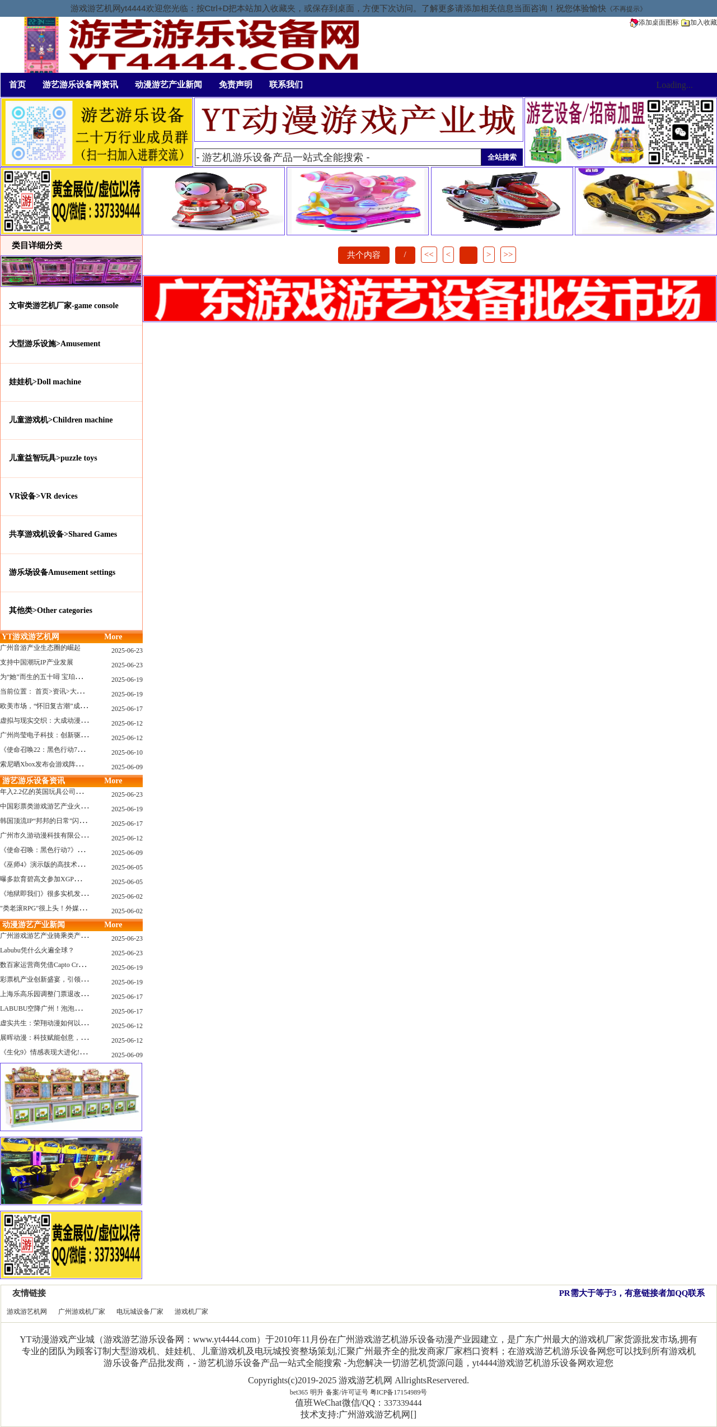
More (113, 637)
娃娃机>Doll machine (45, 382)
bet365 (299, 1392)
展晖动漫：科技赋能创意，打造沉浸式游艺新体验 (74, 1038)
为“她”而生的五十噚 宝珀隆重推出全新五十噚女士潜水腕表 (88, 677)
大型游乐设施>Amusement (55, 344)
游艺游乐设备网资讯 (80, 84)
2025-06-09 (127, 767)
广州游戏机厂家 (81, 1312)
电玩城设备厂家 (139, 1312)
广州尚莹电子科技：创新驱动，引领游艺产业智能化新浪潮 (87, 735)
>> (508, 254)
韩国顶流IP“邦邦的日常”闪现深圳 (49, 821)
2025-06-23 (127, 650)
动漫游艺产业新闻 (168, 84)
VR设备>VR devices (43, 496)
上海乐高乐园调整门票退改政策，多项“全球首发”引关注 (83, 994)
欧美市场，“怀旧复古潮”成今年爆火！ (57, 706)
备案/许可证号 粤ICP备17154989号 (376, 1392)
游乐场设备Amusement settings (62, 572)
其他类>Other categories (50, 610)
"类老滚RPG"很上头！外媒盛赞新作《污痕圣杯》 (73, 908)
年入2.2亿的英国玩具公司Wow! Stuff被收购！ (67, 792)
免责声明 (235, 84)
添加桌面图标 (654, 22)
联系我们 (286, 84)
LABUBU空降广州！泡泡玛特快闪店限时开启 (67, 1008)
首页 (17, 84)
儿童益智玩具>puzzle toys (53, 458)
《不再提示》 (626, 9)
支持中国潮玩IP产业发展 (36, 662)
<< (429, 254)
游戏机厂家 (191, 1312)
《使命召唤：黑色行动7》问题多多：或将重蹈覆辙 (75, 850)
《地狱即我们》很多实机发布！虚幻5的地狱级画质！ (79, 894)
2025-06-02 (127, 896)
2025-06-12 (127, 723)
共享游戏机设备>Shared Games (63, 534)
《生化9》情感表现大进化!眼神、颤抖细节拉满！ (73, 1052)
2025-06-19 (127, 680)
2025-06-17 (127, 709)
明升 (317, 1392)
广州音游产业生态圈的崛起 (40, 648)
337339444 (403, 1402)
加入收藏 (699, 22)
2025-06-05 (127, 867)
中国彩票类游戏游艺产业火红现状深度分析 (64, 806)
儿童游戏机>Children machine (61, 420)
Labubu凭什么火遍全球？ (37, 950)
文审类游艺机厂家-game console (64, 305)
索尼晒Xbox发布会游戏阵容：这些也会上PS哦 (68, 764)
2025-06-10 (127, 752)
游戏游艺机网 (27, 1312)
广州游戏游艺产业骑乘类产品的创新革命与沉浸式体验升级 (87, 936)
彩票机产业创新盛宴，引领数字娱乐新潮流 (64, 979)
